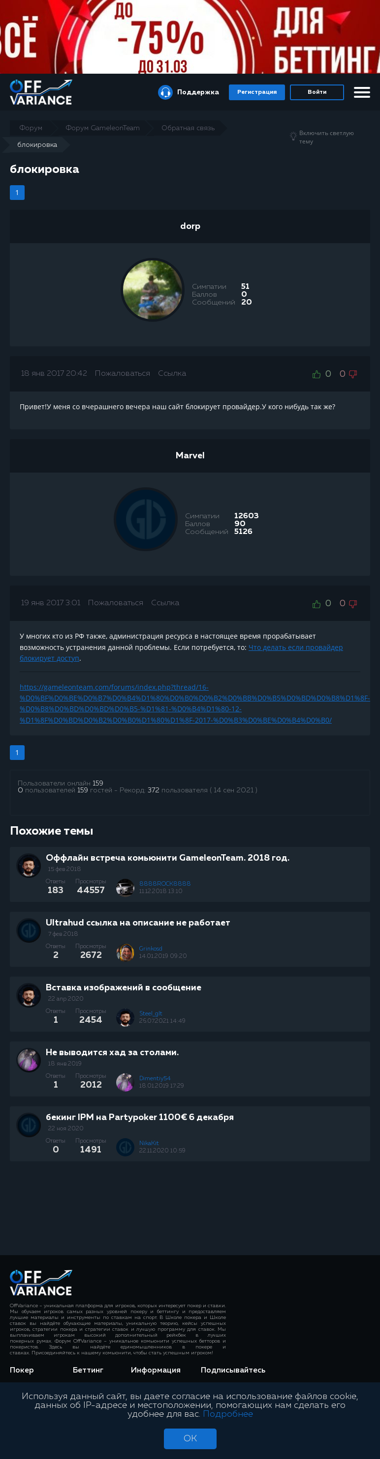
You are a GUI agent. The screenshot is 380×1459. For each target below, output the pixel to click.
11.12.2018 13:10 (161, 892)
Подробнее (228, 1414)
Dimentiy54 (155, 1079)
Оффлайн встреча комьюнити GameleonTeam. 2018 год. (167, 858)
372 (153, 790)
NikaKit (149, 1144)
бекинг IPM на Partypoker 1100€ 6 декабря (140, 1117)
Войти (317, 92)
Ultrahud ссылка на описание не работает (138, 923)
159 (98, 783)
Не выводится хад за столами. (112, 1052)
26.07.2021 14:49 (162, 1021)
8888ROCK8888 (165, 884)
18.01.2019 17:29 (161, 1086)
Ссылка (172, 374)
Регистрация (257, 92)
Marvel (190, 455)
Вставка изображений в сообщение (123, 987)
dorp (190, 226)
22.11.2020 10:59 (162, 1151)
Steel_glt (150, 1014)
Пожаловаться (122, 374)
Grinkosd (150, 949)
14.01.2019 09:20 (163, 956)
